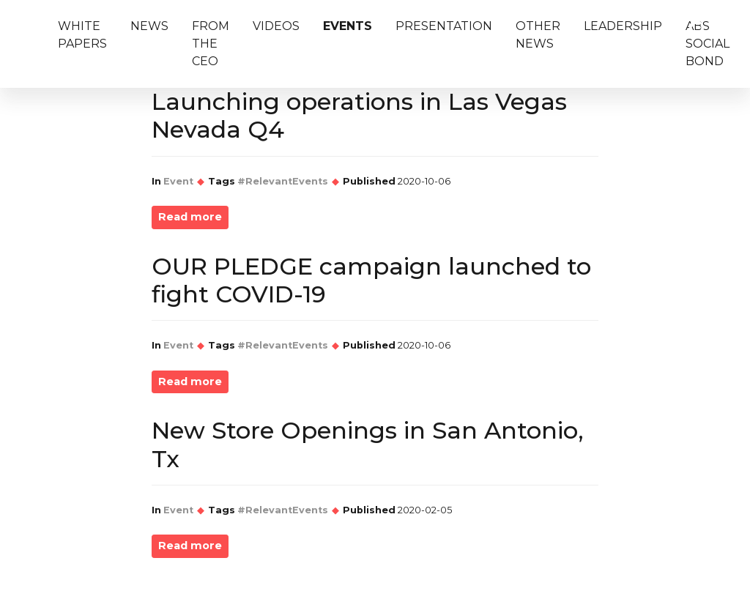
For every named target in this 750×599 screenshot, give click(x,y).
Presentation (444, 26)
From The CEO (210, 43)
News (149, 26)
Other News (538, 35)
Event (178, 181)
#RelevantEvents (282, 181)
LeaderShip (623, 26)
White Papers (82, 35)
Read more (190, 216)
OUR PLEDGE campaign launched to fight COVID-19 (371, 280)
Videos (276, 26)
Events (347, 26)
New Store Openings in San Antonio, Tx (368, 444)
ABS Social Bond (707, 43)
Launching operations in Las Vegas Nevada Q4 (359, 115)
